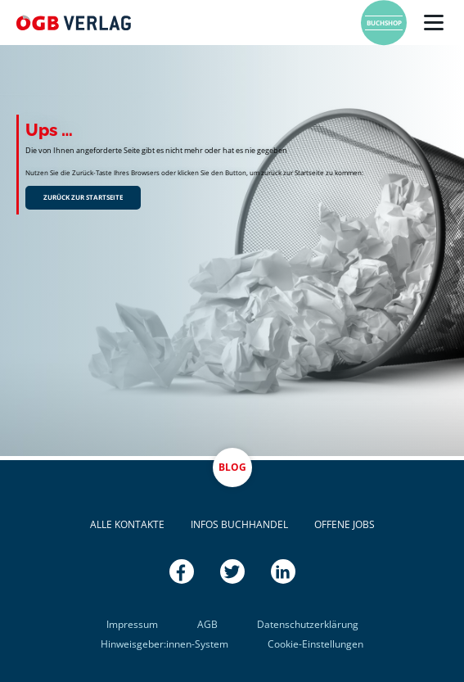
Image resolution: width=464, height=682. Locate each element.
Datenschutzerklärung (307, 624)
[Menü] (434, 23)
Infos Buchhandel (239, 524)
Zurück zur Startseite (83, 197)
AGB (207, 624)
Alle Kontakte (127, 524)
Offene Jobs (344, 524)
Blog (232, 467)
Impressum (132, 624)
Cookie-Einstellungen (315, 644)
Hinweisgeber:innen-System (164, 644)
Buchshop (384, 22)
